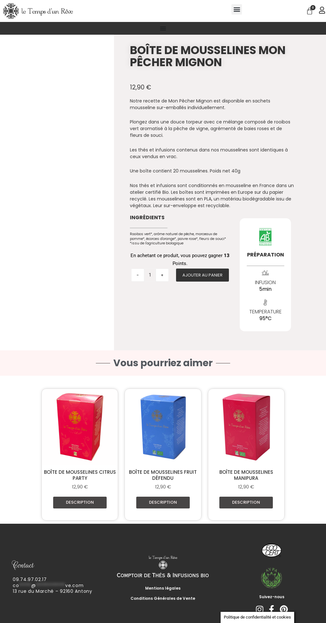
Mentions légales (163, 588)
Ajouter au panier (202, 275)
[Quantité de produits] (150, 275)
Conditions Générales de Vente (163, 598)
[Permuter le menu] (163, 28)
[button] (236, 9)
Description (80, 502)
